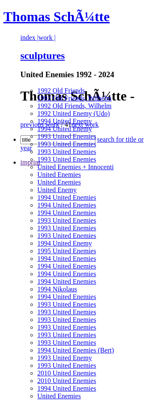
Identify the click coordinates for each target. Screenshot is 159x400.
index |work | (38, 37)
